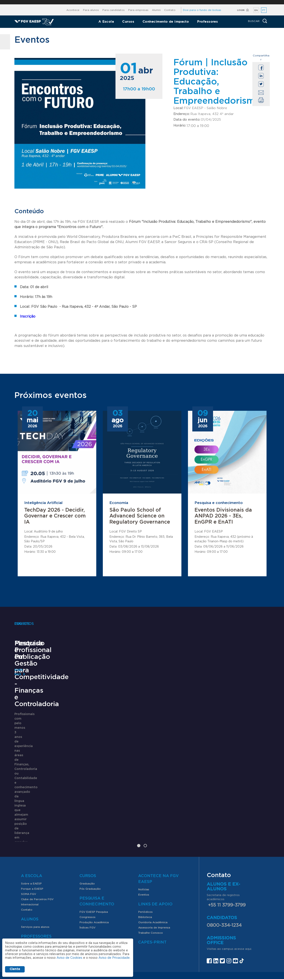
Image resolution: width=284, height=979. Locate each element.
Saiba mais (22, 791)
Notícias (143, 845)
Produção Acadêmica (94, 878)
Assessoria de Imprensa (154, 883)
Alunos (29, 875)
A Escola (106, 21)
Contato (170, 10)
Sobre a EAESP (31, 839)
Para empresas (138, 10)
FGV (139, 2)
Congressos (87, 872)
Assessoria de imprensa (153, 942)
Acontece (72, 10)
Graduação (87, 839)
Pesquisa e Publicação (140, 724)
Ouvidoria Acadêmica (152, 878)
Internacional (29, 860)
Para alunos (91, 10)
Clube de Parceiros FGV (37, 855)
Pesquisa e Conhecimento (96, 857)
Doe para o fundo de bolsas (202, 10)
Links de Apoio (155, 860)
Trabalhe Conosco (150, 888)
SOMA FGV (28, 849)
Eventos (143, 850)
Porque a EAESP (32, 844)
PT (263, 10)
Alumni (156, 10)
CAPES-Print (152, 898)
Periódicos (145, 867)
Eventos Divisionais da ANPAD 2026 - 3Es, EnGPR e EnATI (223, 516)
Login (240, 10)
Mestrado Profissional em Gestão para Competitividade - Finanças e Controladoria (49, 737)
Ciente (15, 969)
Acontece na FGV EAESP (158, 834)
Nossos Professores (34, 899)
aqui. (248, 904)
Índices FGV (87, 883)
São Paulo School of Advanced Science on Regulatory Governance (139, 516)
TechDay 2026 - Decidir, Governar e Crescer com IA (55, 516)
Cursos (128, 21)
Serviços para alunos (35, 882)
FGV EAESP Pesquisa (93, 867)
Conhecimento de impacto (166, 21)
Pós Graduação (90, 844)
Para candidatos (113, 10)
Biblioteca (145, 872)
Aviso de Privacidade (114, 957)
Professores (207, 21)
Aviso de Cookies (69, 957)
